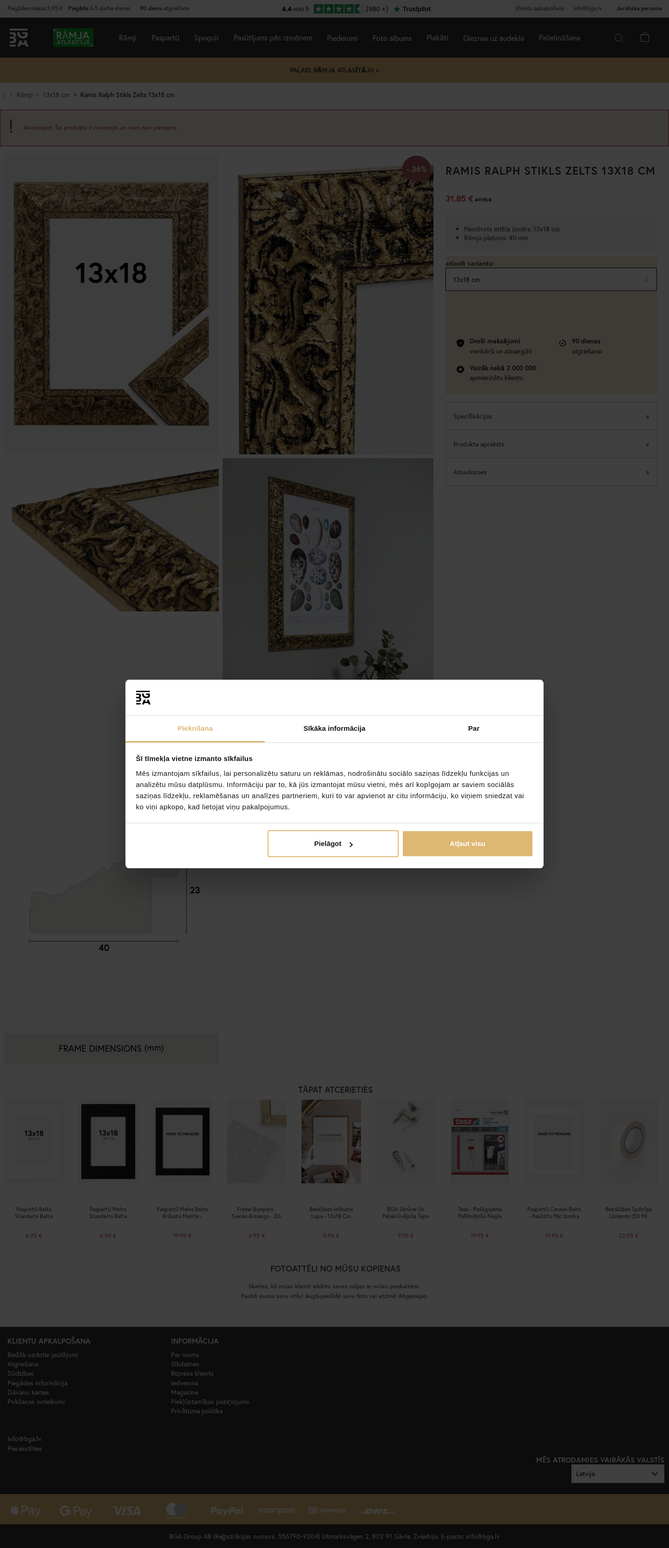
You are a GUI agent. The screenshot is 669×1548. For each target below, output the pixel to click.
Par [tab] (474, 728)
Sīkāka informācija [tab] (334, 728)
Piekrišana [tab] (195, 728)
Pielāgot (333, 843)
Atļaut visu (467, 843)
